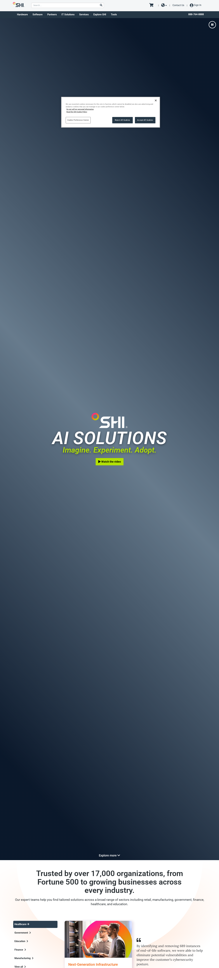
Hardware (22, 14)
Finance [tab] (20, 949)
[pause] (212, 24)
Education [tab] (21, 941)
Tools (114, 14)
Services (84, 14)
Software (38, 14)
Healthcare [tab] (21, 924)
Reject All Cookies (122, 120)
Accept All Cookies (145, 120)
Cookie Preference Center (78, 120)
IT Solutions (68, 14)
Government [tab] (22, 932)
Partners (52, 14)
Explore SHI (99, 14)
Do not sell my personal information (80, 109)
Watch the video (109, 461)
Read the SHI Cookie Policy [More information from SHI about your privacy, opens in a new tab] (76, 112)
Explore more (109, 855)
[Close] (155, 100)
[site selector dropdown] (164, 5)
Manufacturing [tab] (23, 958)
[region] (110, 112)
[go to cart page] (152, 5)
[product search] (67, 5)
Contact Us (178, 5)
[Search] (101, 5)
